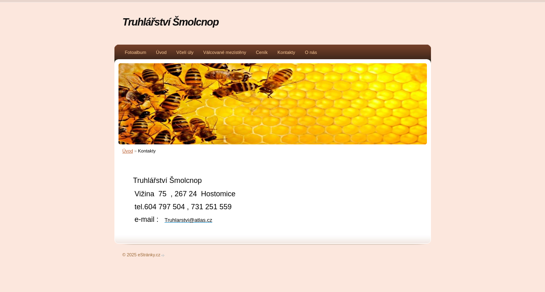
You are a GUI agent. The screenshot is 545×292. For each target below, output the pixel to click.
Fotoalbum (135, 52)
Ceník (261, 52)
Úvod (161, 52)
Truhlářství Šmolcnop (171, 22)
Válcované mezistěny (224, 52)
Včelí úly (184, 52)
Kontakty (286, 52)
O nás (311, 52)
